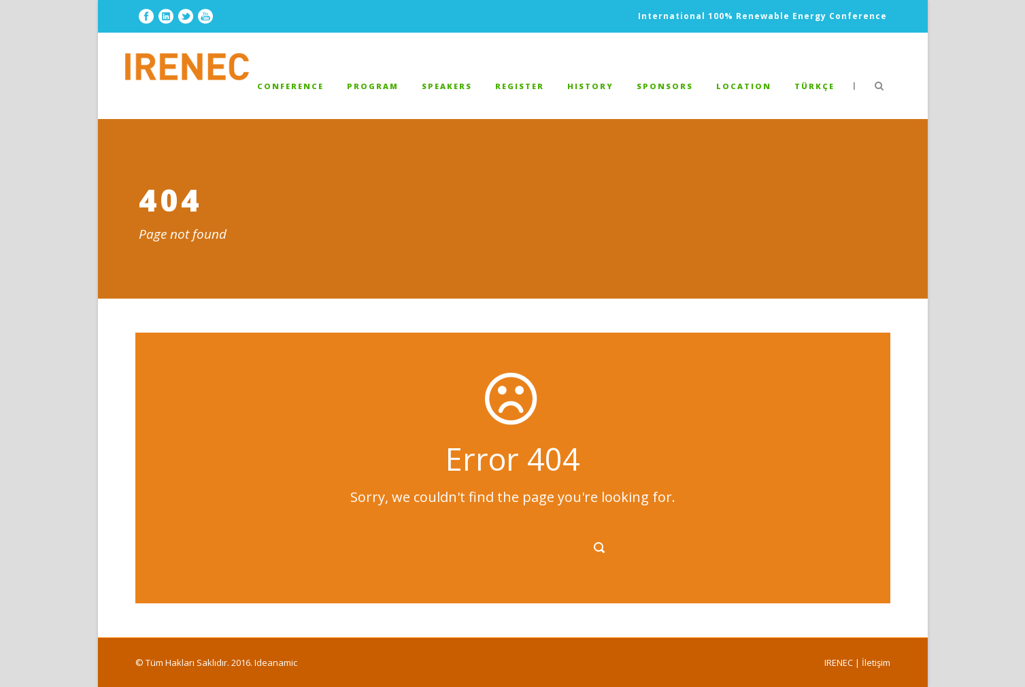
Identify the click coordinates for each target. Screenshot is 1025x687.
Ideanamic (275, 662)
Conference (290, 86)
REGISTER (519, 86)
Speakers (447, 86)
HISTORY (590, 86)
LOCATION (743, 86)
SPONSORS (665, 86)
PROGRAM (373, 86)
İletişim (876, 662)
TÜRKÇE (814, 86)
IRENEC (838, 662)
